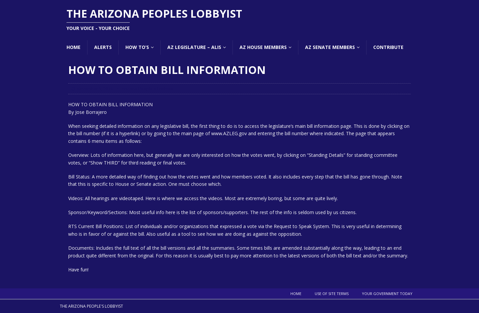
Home (73, 47)
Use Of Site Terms (332, 293)
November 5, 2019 (95, 89)
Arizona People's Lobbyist (148, 89)
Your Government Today (387, 293)
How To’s (137, 47)
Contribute (388, 47)
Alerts (103, 47)
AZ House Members (263, 47)
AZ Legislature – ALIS (194, 47)
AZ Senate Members (330, 47)
